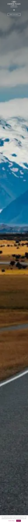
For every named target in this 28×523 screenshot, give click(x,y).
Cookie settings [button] (11, 520)
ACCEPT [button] (18, 520)
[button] (14, 10)
